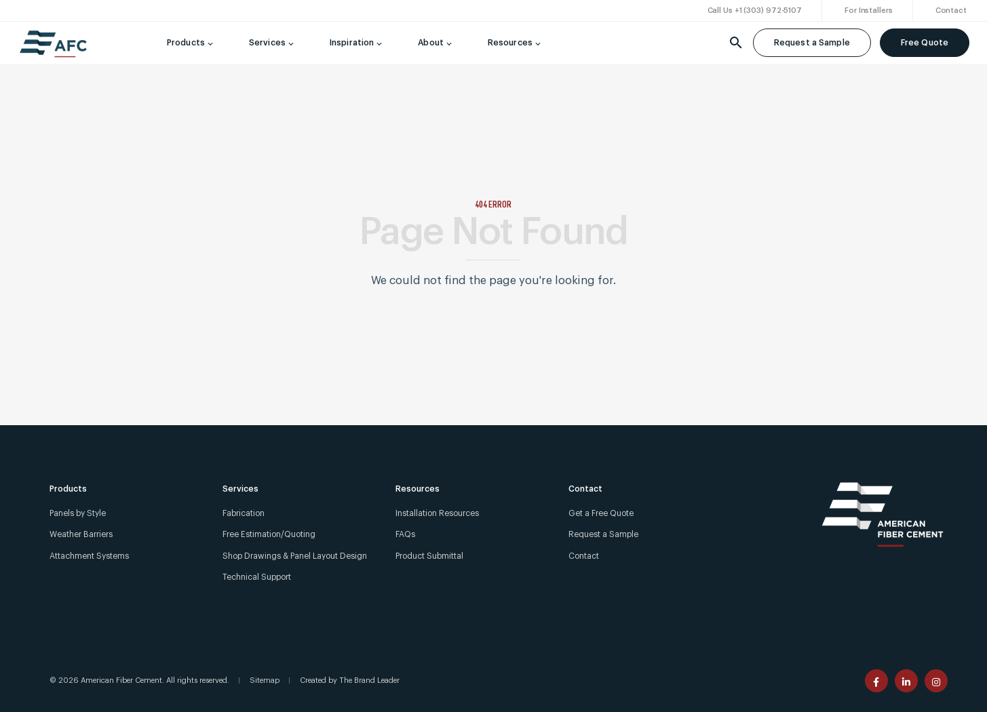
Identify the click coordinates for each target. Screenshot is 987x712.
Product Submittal (429, 556)
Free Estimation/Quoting (268, 534)
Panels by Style (78, 513)
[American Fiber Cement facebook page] (876, 680)
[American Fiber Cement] (53, 49)
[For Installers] (868, 11)
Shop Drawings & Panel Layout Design (294, 556)
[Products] (188, 43)
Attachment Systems (89, 556)
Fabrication (243, 513)
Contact (583, 556)
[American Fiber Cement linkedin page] (906, 680)
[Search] (736, 43)
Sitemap (264, 680)
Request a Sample (812, 43)
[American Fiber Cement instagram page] (936, 680)
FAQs (405, 534)
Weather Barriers (81, 534)
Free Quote (924, 43)
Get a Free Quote (601, 513)
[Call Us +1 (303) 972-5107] (755, 11)
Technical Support (256, 577)
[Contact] (951, 11)
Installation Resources (437, 513)
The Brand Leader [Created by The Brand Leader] (369, 680)
